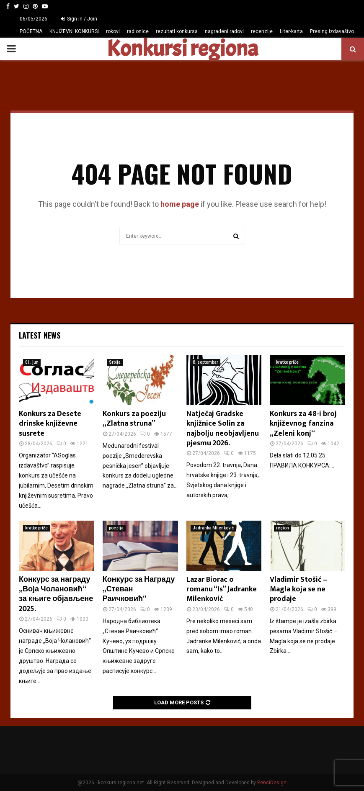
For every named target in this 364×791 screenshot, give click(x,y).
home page (179, 204)
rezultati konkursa (177, 31)
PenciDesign (272, 783)
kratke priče (287, 362)
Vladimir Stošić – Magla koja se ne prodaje (298, 589)
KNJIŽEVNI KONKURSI (74, 31)
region (282, 528)
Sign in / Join (79, 19)
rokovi (113, 31)
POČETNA (31, 31)
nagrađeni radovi (224, 31)
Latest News (39, 335)
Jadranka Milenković (213, 528)
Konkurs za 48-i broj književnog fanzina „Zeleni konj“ (303, 424)
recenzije (262, 31)
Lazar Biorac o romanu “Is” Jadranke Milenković (221, 589)
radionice (138, 31)
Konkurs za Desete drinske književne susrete (50, 424)
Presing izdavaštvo (332, 31)
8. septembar (205, 362)
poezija (116, 528)
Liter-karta (291, 31)
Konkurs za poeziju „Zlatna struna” (134, 419)
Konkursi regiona (182, 49)
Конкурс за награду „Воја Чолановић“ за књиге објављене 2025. (56, 594)
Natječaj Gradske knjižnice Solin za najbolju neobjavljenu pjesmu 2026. (222, 428)
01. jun (32, 362)
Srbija (115, 362)
